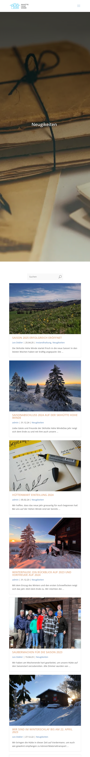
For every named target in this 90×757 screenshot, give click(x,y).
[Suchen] (42, 276)
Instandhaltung (43, 342)
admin (15, 422)
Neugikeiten (59, 342)
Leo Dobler (17, 342)
